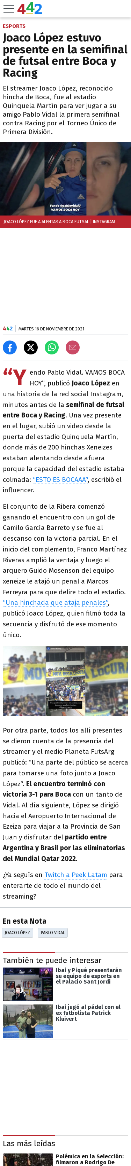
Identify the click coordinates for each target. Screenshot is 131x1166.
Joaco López (17, 932)
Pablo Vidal (53, 932)
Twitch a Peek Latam (75, 875)
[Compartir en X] (31, 347)
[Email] (73, 347)
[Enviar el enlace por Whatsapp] (52, 347)
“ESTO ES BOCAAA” (60, 480)
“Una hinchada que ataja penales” (55, 602)
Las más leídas (29, 1143)
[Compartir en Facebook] (10, 347)
